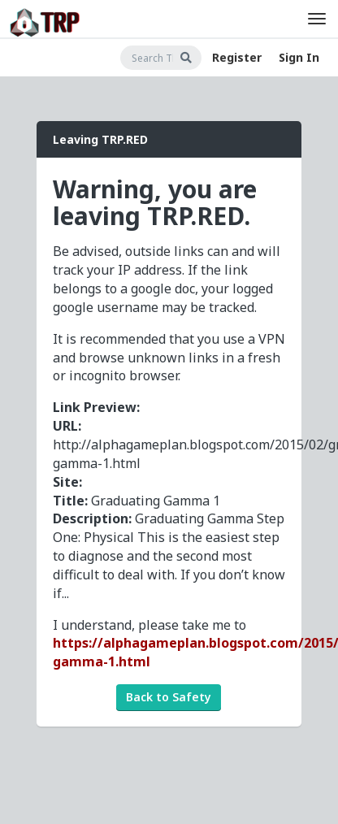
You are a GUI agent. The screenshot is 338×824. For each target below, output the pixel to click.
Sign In (299, 57)
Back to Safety (168, 697)
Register (237, 57)
